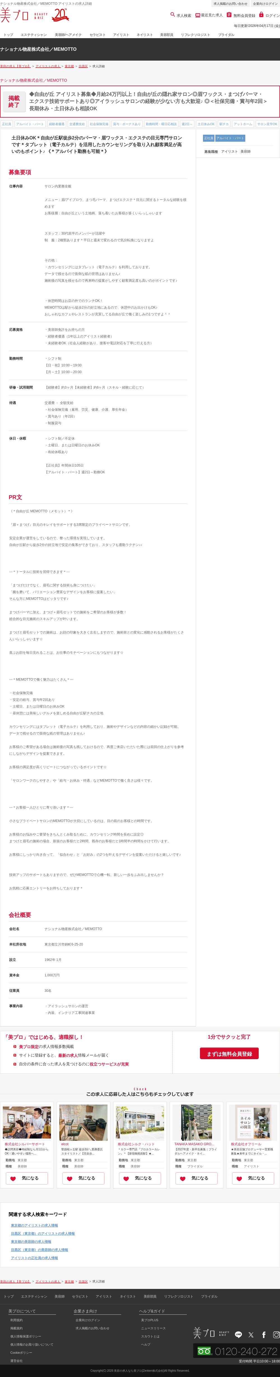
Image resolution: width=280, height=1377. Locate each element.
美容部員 (166, 35)
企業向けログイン (265, 3)
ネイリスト (145, 35)
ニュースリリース (153, 1328)
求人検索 (181, 15)
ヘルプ (145, 1344)
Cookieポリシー (21, 1352)
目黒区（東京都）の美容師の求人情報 (39, 1250)
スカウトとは (150, 1336)
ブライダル (226, 35)
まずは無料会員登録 (229, 1054)
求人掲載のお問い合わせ (231, 3)
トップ (8, 35)
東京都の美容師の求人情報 (31, 1242)
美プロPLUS (149, 1320)
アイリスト (121, 35)
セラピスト (98, 35)
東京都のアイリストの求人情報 (34, 1225)
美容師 (59, 1296)
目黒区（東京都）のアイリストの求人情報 (43, 1234)
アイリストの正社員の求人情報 (34, 1258)
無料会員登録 (241, 15)
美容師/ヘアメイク (68, 35)
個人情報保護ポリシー (25, 1336)
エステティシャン (34, 35)
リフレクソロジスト (195, 35)
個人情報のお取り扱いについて (31, 1344)
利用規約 (16, 1320)
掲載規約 (16, 1328)
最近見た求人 (211, 15)
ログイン (269, 15)
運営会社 (16, 1360)
